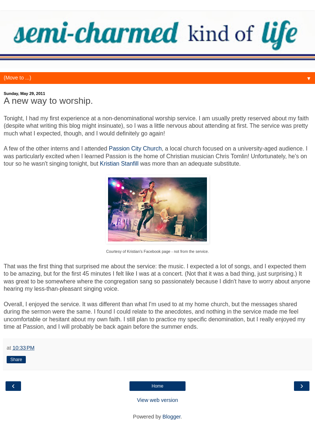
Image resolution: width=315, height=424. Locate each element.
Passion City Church (135, 148)
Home (157, 386)
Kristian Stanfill (119, 163)
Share (16, 359)
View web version (157, 400)
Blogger (172, 417)
